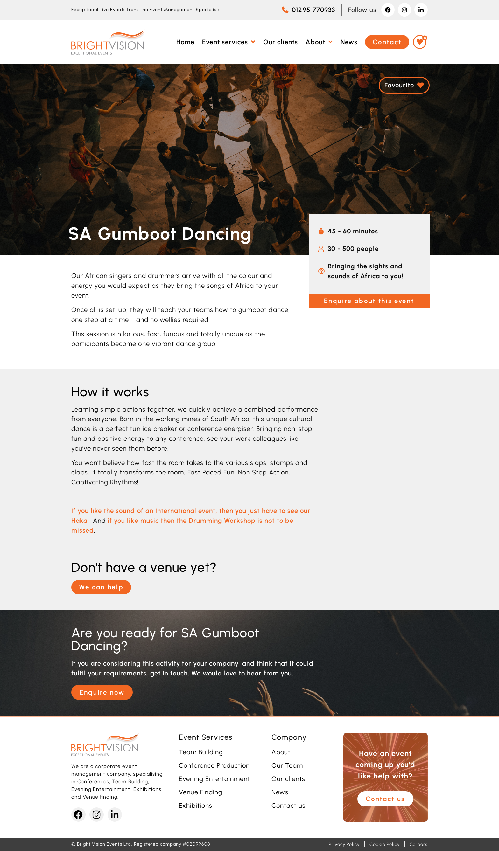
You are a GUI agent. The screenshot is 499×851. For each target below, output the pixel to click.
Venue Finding (200, 792)
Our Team (287, 765)
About (281, 752)
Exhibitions (195, 805)
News (279, 792)
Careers (418, 844)
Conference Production (214, 765)
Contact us (288, 805)
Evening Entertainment (214, 779)
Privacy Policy (344, 844)
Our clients (288, 779)
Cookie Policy (384, 844)
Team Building (201, 752)
